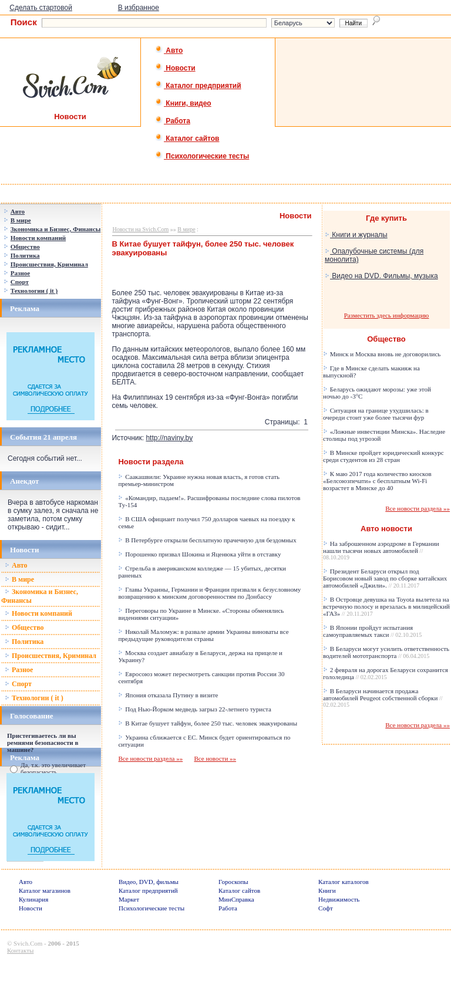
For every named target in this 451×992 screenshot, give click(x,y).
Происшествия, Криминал (50, 656)
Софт (325, 908)
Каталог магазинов (44, 890)
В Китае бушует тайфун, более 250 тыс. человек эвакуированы (207, 723)
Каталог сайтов (187, 138)
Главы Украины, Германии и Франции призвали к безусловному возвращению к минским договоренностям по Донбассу (209, 593)
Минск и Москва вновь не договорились (381, 353)
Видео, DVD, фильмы (149, 881)
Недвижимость (338, 899)
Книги (327, 890)
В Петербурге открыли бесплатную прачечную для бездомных (207, 540)
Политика (24, 641)
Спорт (18, 684)
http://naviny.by (169, 438)
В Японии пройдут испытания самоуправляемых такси (372, 631)
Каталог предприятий (198, 86)
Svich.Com (28, 943)
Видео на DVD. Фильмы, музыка (381, 276)
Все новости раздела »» (150, 758)
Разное (19, 670)
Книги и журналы (356, 235)
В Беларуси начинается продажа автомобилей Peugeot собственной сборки (383, 697)
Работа (172, 121)
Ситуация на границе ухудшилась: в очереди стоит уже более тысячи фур (376, 414)
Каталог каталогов (343, 881)
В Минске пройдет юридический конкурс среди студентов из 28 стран (383, 456)
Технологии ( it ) (34, 698)
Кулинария (33, 899)
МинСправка (236, 899)
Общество (24, 627)
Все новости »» (215, 758)
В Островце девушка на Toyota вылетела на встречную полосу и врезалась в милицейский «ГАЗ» (386, 606)
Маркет (129, 899)
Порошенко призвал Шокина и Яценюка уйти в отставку (199, 554)
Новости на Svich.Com (140, 229)
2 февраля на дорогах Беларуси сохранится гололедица (385, 673)
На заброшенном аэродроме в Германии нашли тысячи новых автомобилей (381, 550)
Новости (175, 68)
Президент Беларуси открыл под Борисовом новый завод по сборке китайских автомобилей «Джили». (385, 578)
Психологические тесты (202, 156)
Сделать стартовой (40, 8)
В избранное (138, 8)
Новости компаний (38, 613)
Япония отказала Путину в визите (168, 695)
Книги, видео (183, 103)
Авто (169, 50)
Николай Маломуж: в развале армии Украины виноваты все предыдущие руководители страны (203, 635)
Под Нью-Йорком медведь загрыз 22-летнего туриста (194, 709)
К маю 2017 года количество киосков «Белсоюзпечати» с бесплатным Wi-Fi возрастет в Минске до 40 (377, 480)
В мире (19, 579)
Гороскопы (233, 881)
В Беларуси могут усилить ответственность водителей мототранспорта (386, 652)
